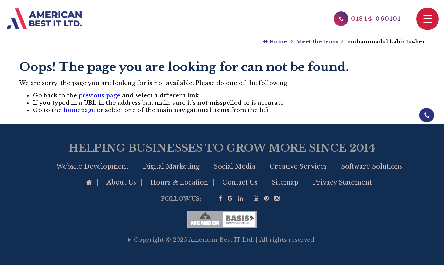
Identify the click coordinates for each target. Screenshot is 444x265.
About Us (121, 182)
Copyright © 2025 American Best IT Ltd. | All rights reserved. (225, 239)
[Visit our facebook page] (220, 198)
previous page (99, 95)
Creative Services (298, 166)
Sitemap (285, 182)
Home (275, 41)
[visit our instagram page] (277, 198)
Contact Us (239, 182)
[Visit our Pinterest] (266, 198)
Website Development (92, 166)
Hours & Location (179, 182)
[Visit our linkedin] (240, 198)
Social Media (234, 166)
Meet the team (317, 41)
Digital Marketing (171, 166)
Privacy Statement (342, 182)
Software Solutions (371, 166)
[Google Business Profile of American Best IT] (230, 198)
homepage (79, 109)
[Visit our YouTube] (256, 198)
